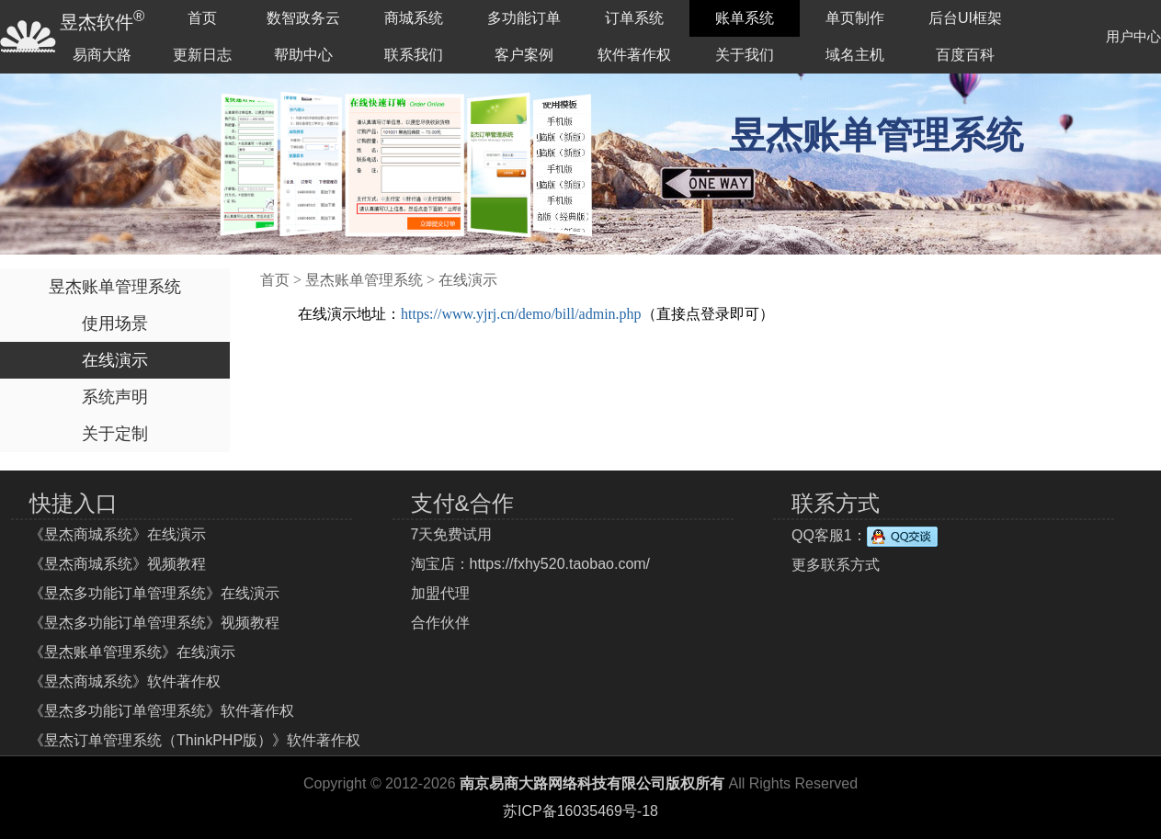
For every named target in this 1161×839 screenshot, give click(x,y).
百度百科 (965, 54)
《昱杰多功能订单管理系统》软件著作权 (161, 711)
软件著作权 (634, 54)
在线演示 (115, 360)
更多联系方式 (835, 565)
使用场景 (115, 323)
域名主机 (854, 54)
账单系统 (744, 18)
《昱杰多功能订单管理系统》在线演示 (154, 593)
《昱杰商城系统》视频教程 (117, 564)
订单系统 (634, 18)
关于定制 (115, 434)
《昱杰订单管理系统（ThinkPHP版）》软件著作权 (194, 740)
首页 (202, 18)
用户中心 (1133, 36)
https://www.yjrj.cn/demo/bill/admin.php (521, 314)
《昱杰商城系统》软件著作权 (125, 681)
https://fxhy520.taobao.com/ (560, 564)
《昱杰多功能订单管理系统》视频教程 (154, 622)
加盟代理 (440, 593)
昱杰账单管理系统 (115, 287)
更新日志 (202, 54)
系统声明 (115, 397)
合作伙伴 (440, 622)
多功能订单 (524, 18)
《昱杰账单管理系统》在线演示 (132, 652)
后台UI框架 (965, 18)
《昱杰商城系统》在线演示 (117, 534)
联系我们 (413, 54)
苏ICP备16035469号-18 (580, 811)
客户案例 (524, 54)
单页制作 (854, 18)
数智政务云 (303, 18)
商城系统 (413, 18)
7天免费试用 (452, 534)
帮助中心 (303, 54)
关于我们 (744, 54)
